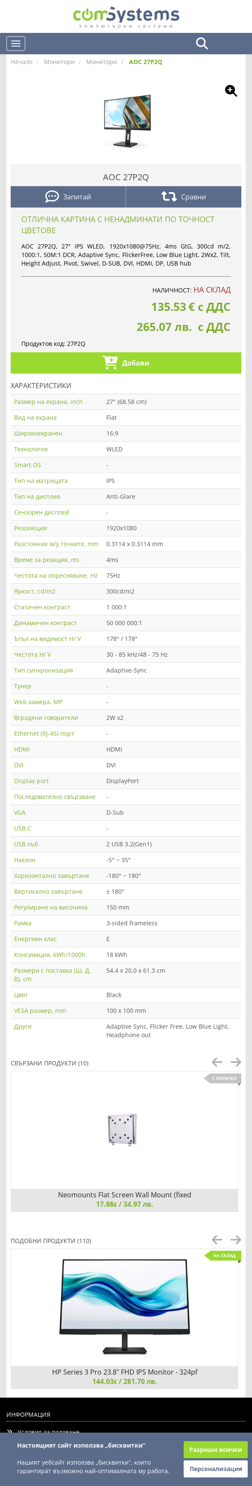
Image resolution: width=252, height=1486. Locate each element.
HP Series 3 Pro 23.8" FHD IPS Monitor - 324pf (124, 1372)
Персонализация (216, 1469)
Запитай (68, 197)
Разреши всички (215, 1449)
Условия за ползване (42, 1432)
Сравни (183, 197)
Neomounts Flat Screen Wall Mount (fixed (124, 1194)
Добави (126, 364)
